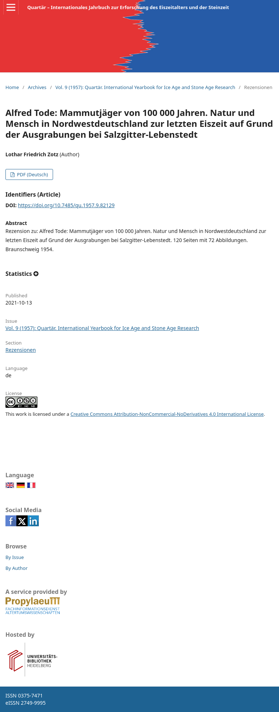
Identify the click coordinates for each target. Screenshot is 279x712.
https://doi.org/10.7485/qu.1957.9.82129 (66, 205)
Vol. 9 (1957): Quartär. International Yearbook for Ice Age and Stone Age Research (145, 87)
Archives (37, 87)
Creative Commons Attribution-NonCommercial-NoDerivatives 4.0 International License (167, 414)
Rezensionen (20, 349)
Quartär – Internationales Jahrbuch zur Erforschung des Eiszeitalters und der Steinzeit (128, 7)
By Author (16, 568)
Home (12, 87)
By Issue (14, 557)
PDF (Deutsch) (32, 174)
